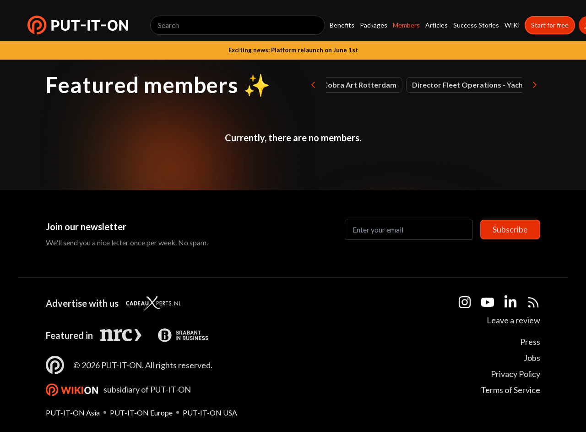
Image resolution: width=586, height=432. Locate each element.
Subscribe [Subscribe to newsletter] (510, 229)
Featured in (69, 335)
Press (530, 342)
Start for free (550, 25)
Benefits (342, 25)
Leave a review (513, 320)
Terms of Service (510, 390)
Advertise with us (82, 303)
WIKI (512, 25)
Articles (436, 25)
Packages (373, 25)
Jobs (532, 358)
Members (406, 25)
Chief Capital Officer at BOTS (506, 84)
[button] (77, 25)
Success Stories (476, 25)
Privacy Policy (515, 374)
